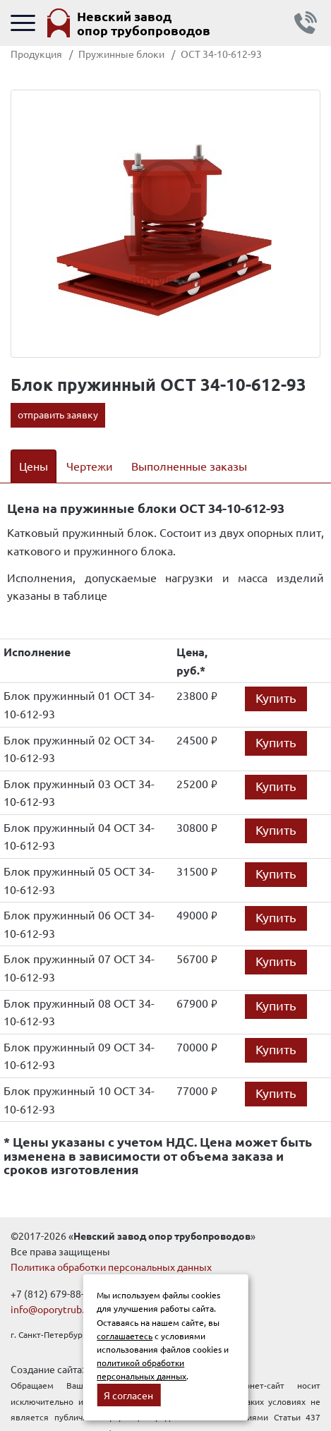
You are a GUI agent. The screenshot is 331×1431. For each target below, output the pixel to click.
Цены (33, 466)
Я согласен (128, 1395)
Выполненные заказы (189, 466)
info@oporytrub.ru (52, 1309)
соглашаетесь (124, 1335)
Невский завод (143, 22)
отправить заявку (58, 414)
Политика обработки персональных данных (111, 1266)
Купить (275, 697)
